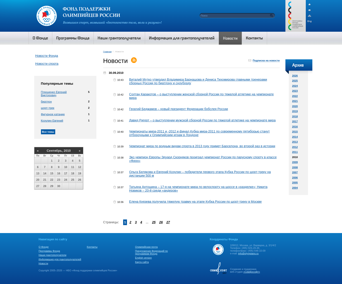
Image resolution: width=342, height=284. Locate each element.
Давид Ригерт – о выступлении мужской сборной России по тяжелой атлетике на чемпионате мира (202, 120)
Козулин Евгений (52, 120)
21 (44, 179)
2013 (295, 141)
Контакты (92, 246)
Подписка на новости (266, 60)
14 (44, 173)
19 (79, 173)
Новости (43, 263)
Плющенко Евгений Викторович (54, 94)
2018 (295, 116)
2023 (295, 90)
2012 (295, 147)
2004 (295, 187)
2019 (295, 111)
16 (58, 173)
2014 (295, 136)
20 (37, 179)
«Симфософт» (251, 271)
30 (58, 186)
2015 (295, 131)
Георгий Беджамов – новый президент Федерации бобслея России (178, 109)
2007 (295, 172)
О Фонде (44, 246)
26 (79, 179)
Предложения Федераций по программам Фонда (151, 252)
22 (51, 179)
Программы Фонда (49, 251)
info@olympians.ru (248, 253)
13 (37, 173)
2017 (295, 121)
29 (51, 186)
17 (65, 173)
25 (72, 179)
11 (72, 167)
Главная (107, 51)
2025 (295, 80)
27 (37, 186)
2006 (295, 177)
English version (143, 257)
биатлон (46, 101)
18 (72, 173)
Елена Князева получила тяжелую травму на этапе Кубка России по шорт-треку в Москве (195, 201)
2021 (295, 101)
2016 (295, 126)
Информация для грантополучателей (60, 259)
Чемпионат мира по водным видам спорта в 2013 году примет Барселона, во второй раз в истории (202, 146)
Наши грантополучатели (53, 255)
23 (58, 179)
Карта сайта (142, 262)
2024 (295, 85)
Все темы (48, 131)
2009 (295, 162)
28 (44, 186)
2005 (295, 182)
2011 (295, 152)
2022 (295, 96)
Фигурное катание (53, 114)
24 (65, 179)
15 (51, 173)
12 (79, 167)
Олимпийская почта (146, 246)
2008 (295, 167)
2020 (295, 106)
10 (65, 167)
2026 (295, 75)
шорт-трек (47, 108)
